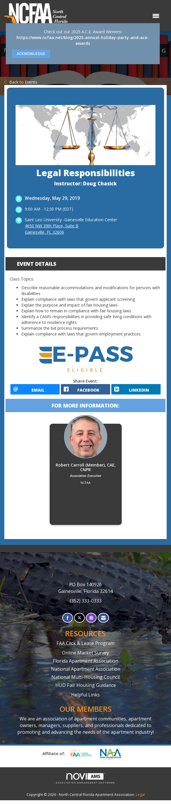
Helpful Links (85, 698)
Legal (140, 798)
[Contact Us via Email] (103, 622)
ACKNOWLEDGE (31, 53)
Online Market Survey (85, 656)
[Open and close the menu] (116, 16)
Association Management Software (85, 782)
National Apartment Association (85, 673)
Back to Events (20, 82)
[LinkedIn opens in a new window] (136, 391)
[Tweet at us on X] (79, 622)
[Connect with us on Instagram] (91, 622)
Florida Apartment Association (85, 664)
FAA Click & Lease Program (85, 647)
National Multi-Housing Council (85, 681)
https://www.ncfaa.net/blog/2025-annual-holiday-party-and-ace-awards (82, 40)
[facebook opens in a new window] (85, 391)
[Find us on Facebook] (67, 622)
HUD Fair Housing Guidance (85, 689)
